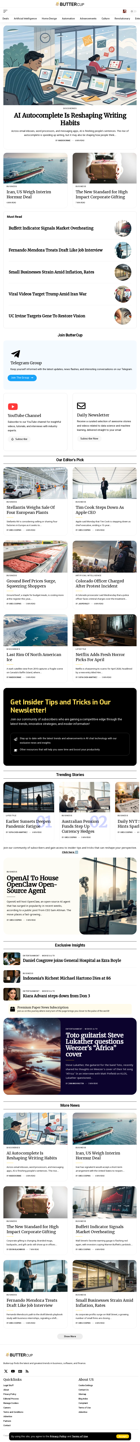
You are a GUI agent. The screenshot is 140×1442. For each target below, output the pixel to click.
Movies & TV (48, 956)
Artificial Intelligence (88, 575)
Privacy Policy (58, 1436)
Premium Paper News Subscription (43, 1007)
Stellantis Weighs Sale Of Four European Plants (31, 510)
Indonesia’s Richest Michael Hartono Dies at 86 (67, 978)
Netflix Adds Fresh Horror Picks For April (100, 657)
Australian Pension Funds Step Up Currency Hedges (80, 826)
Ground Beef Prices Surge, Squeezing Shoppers (31, 583)
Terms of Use (80, 1436)
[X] (5, 1371)
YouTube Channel (24, 415)
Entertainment (31, 956)
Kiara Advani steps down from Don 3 (56, 996)
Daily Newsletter (93, 415)
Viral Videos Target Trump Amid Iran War (48, 294)
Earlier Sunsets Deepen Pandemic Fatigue (28, 824)
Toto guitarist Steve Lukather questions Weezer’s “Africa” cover (94, 1045)
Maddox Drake (64, 140)
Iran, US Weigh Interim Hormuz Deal (29, 194)
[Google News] (20, 1371)
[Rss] (27, 1371)
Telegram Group (26, 362)
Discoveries (70, 108)
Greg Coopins (15, 530)
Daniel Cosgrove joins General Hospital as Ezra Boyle (72, 960)
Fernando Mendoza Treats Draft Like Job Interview (56, 250)
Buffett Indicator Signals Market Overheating (51, 228)
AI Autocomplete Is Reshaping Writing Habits (70, 119)
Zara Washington (76, 1083)
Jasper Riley (83, 604)
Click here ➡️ (70, 852)
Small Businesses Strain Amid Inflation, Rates (51, 272)
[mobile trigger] (6, 11)
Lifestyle (81, 649)
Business (12, 186)
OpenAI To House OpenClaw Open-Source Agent (32, 885)
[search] (124, 11)
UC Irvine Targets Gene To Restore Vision (47, 316)
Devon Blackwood (17, 1249)
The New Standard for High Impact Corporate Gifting (102, 194)
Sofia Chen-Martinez (87, 677)
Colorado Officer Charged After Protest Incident (100, 583)
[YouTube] (13, 1371)
